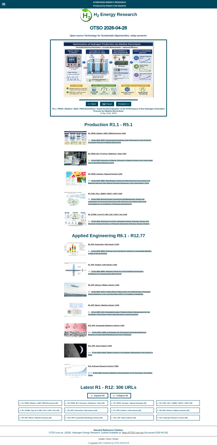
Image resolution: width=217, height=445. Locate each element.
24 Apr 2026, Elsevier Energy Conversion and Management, (117, 201)
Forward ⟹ (123, 104)
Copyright (94, 443)
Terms (108, 439)
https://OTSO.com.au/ (133, 432)
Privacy (116, 439)
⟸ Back (92, 104)
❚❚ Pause (107, 104)
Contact (101, 439)
